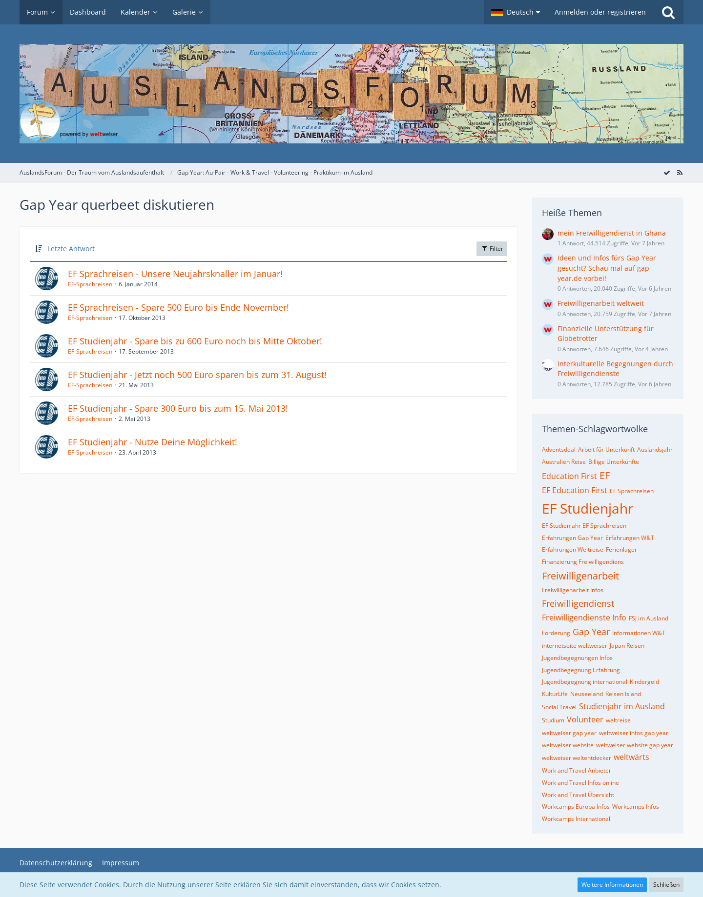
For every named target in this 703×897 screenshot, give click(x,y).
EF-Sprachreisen (90, 284)
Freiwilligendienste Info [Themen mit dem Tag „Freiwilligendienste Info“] (584, 617)
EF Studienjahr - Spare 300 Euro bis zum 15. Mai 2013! (178, 408)
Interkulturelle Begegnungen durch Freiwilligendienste (615, 369)
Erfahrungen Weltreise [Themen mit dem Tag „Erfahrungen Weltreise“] (572, 549)
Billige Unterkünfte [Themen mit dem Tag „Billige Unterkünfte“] (613, 462)
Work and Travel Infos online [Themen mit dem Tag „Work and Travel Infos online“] (580, 782)
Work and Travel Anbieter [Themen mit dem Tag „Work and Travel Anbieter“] (576, 770)
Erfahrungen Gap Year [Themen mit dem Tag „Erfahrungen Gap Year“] (572, 538)
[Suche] (668, 12)
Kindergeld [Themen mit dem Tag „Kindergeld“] (644, 682)
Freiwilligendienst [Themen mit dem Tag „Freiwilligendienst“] (578, 603)
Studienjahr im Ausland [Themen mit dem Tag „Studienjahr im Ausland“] (622, 706)
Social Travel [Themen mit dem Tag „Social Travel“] (559, 707)
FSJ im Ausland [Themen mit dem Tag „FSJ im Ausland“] (648, 618)
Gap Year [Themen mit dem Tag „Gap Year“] (591, 632)
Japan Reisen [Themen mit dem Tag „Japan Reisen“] (627, 645)
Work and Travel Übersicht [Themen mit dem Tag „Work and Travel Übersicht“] (578, 795)
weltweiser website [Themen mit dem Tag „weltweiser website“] (568, 745)
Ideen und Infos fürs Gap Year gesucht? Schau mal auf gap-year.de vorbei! (607, 267)
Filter (491, 248)
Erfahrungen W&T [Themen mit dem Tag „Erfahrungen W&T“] (629, 538)
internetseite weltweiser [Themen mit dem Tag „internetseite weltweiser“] (574, 645)
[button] (515, 12)
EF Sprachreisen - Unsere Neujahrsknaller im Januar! (175, 273)
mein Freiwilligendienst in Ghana (612, 233)
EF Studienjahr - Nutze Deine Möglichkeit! (152, 442)
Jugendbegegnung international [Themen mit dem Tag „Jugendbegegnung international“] (584, 682)
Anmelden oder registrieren (600, 12)
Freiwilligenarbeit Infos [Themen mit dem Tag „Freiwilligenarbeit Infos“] (572, 590)
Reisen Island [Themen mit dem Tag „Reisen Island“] (623, 694)
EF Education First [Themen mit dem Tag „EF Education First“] (574, 490)
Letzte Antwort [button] (71, 248)
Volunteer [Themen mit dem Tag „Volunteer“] (585, 719)
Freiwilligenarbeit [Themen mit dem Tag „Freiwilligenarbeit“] (580, 575)
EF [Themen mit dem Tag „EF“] (605, 475)
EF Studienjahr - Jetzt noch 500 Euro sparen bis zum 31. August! (197, 374)
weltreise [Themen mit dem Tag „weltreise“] (618, 720)
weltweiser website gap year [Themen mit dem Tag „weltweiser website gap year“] (634, 745)
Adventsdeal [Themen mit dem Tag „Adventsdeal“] (559, 449)
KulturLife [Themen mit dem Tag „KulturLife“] (555, 694)
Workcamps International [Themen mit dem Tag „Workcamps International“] (576, 819)
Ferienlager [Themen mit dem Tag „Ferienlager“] (621, 549)
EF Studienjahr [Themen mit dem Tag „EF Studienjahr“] (587, 508)
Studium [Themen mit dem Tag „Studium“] (553, 720)
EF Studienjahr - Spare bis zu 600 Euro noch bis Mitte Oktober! (195, 341)
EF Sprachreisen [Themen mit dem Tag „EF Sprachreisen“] (632, 491)
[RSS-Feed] (679, 172)
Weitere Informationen (612, 884)
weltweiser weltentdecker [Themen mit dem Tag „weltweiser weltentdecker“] (576, 758)
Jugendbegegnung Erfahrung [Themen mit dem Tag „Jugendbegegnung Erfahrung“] (581, 670)
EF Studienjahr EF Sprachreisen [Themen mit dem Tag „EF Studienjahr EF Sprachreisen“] (584, 525)
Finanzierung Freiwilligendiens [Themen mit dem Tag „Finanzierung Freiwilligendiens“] (583, 562)
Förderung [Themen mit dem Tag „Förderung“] (556, 633)
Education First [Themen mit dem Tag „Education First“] (569, 476)
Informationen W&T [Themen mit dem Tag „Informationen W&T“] (638, 633)
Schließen (666, 884)
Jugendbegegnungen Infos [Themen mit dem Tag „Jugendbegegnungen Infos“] (577, 658)
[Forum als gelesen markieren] (667, 172)
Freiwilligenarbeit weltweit (601, 303)
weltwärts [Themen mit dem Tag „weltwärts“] (631, 757)
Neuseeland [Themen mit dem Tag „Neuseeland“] (586, 694)
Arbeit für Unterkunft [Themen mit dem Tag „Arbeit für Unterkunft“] (606, 449)
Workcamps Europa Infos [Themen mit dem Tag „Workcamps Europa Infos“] (576, 806)
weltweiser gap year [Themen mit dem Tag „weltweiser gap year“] (569, 733)
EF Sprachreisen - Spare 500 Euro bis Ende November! (178, 307)
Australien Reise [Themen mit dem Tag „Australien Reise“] (564, 462)
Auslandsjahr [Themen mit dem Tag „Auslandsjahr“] (655, 449)
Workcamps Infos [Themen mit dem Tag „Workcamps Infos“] (635, 806)
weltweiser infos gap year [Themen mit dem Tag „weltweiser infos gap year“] (633, 733)
